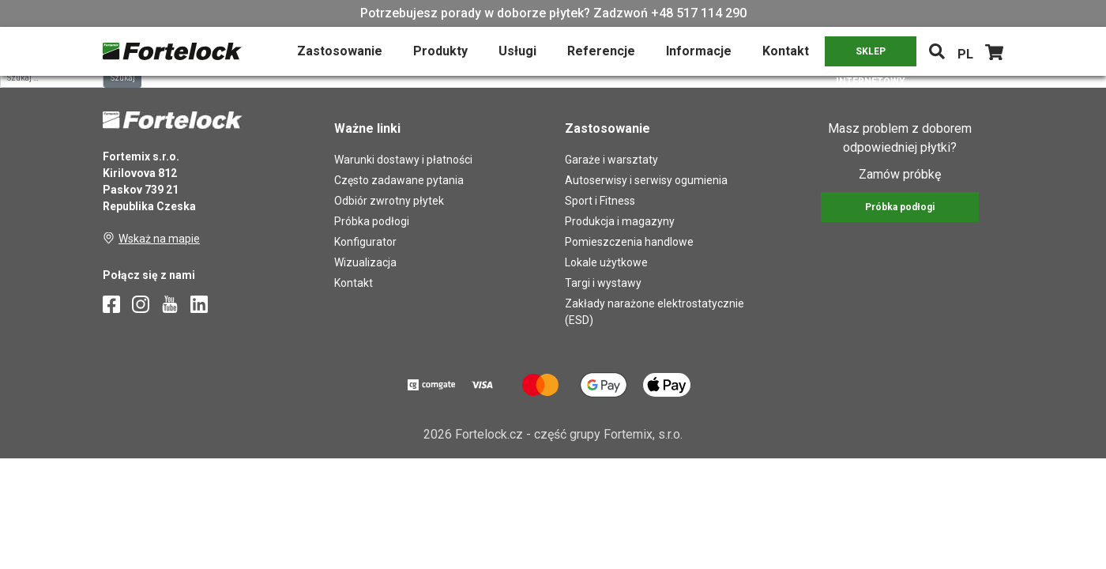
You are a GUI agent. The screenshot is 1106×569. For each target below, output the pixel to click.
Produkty (440, 50)
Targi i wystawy (603, 283)
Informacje (699, 50)
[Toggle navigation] (937, 51)
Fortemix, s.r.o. (643, 434)
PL (965, 54)
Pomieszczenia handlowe (629, 242)
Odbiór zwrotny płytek (389, 200)
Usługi (517, 50)
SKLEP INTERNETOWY (870, 56)
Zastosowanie (339, 50)
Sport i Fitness (600, 200)
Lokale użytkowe (606, 262)
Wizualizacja (365, 262)
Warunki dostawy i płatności (403, 159)
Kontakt (785, 50)
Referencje (601, 50)
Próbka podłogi (371, 221)
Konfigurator (365, 242)
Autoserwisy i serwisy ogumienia (646, 180)
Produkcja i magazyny (620, 221)
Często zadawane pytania (399, 180)
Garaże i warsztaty (611, 159)
